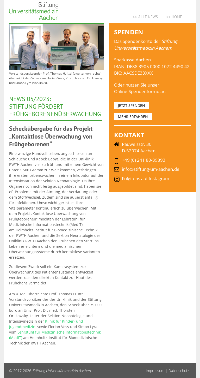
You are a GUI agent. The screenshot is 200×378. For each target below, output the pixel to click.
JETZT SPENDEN (131, 105)
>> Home (174, 16)
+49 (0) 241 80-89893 (143, 160)
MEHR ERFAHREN (133, 116)
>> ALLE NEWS (145, 16)
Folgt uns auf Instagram (145, 178)
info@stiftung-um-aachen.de (150, 169)
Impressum (155, 370)
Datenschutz (178, 370)
